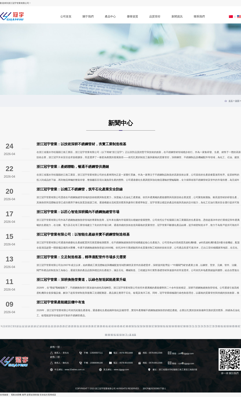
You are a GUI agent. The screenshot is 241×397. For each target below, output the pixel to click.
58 (155, 326)
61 (164, 326)
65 (176, 326)
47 (124, 326)
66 (179, 326)
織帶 (24, 395)
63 (170, 326)
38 (98, 326)
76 (207, 326)
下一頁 (128, 335)
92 (118, 335)
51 (135, 326)
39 (101, 326)
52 (138, 326)
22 (52, 326)
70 (190, 326)
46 (121, 326)
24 (58, 326)
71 (193, 326)
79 (216, 326)
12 (23, 326)
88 (106, 335)
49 (130, 326)
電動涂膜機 (16, 395)
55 (147, 326)
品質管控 (154, 16)
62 (167, 326)
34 (86, 326)
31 (78, 326)
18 (40, 326)
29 (72, 326)
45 (118, 326)
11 (20, 326)
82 (225, 326)
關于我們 (88, 16)
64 (173, 326)
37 (95, 326)
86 (236, 326)
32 (81, 326)
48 (127, 326)
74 (201, 326)
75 (204, 326)
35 (89, 326)
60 (161, 326)
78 (213, 326)
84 (230, 326)
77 (210, 326)
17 (37, 326)
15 (32, 326)
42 (109, 326)
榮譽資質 (132, 16)
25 (60, 326)
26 (63, 326)
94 (123, 335)
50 (133, 326)
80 (219, 326)
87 (239, 326)
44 (115, 326)
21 (49, 326)
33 (84, 326)
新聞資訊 (177, 16)
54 (144, 326)
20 (46, 326)
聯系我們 (199, 16)
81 (222, 326)
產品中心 (110, 16)
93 (120, 335)
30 (75, 326)
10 (17, 326)
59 (158, 326)
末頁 (134, 335)
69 (187, 326)
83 (228, 326)
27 (66, 326)
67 (181, 326)
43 (112, 326)
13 (26, 326)
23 (55, 326)
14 (29, 326)
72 (196, 326)
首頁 (231, 101)
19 (43, 326)
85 (233, 326)
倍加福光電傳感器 (47, 395)
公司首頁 (65, 16)
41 (107, 326)
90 (112, 335)
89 (109, 335)
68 (184, 326)
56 (150, 326)
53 (141, 326)
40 (104, 326)
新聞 (237, 101)
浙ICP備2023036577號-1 (154, 388)
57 (153, 326)
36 (92, 326)
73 (199, 326)
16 (35, 326)
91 (115, 335)
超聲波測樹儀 (33, 395)
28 (69, 326)
